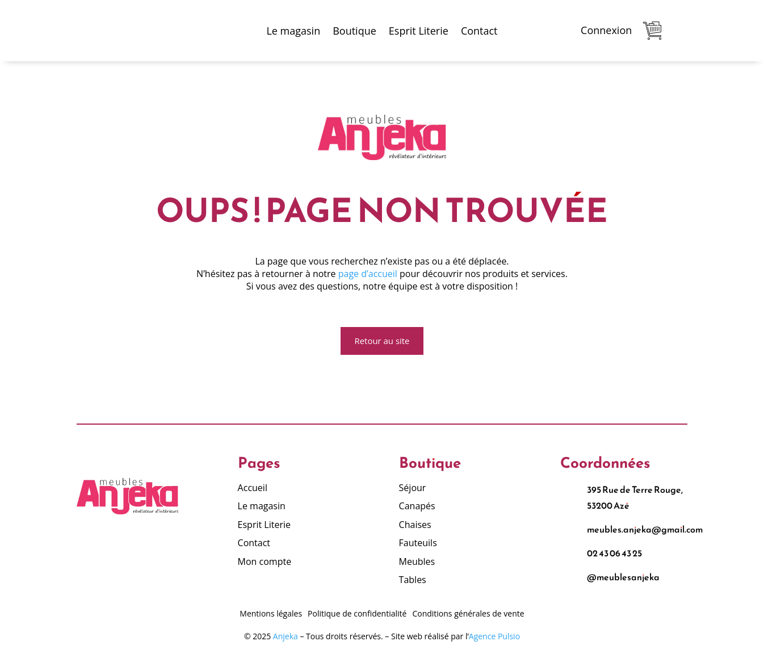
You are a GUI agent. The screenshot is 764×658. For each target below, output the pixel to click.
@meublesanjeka (623, 578)
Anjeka (285, 636)
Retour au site (382, 341)
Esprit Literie (418, 30)
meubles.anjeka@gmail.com (645, 530)
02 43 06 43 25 (614, 554)
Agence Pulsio (494, 636)
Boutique (354, 30)
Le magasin (293, 30)
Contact (479, 30)
